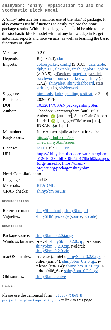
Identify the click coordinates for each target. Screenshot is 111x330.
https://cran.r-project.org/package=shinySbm (63, 167)
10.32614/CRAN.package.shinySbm (67, 107)
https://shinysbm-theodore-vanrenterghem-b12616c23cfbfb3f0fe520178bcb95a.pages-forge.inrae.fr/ (73, 161)
